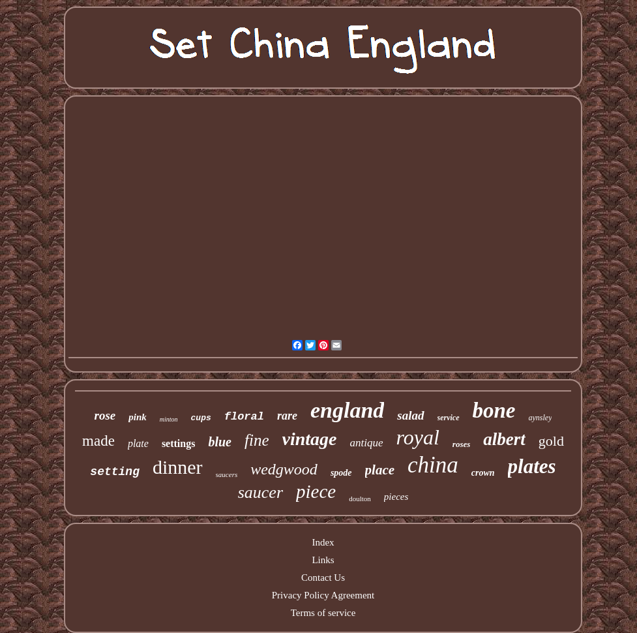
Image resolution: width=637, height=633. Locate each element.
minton (169, 419)
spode (341, 473)
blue (219, 442)
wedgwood (284, 469)
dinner (178, 467)
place (379, 470)
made (98, 441)
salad (410, 415)
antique (366, 443)
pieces (396, 496)
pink (137, 417)
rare (287, 415)
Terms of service (323, 613)
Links (323, 560)
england (347, 410)
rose (105, 415)
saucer (260, 492)
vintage (309, 439)
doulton (360, 498)
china (432, 465)
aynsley (540, 417)
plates (532, 466)
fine (256, 440)
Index (323, 542)
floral (244, 416)
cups (201, 418)
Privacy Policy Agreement (323, 595)
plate (138, 443)
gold (551, 441)
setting (115, 471)
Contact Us (323, 577)
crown (483, 473)
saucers (227, 474)
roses (461, 444)
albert (504, 439)
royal (417, 437)
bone (494, 410)
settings (179, 443)
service (448, 417)
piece (316, 491)
